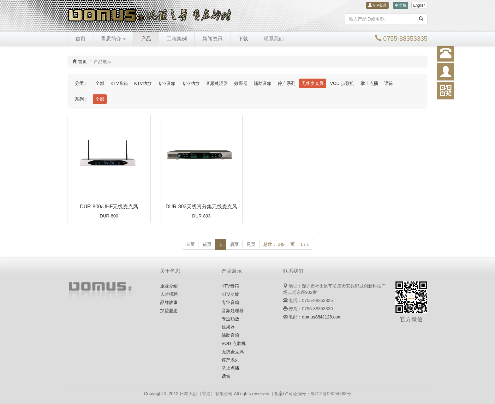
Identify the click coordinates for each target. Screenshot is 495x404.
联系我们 (274, 38)
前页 (207, 244)
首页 (80, 38)
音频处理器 (217, 83)
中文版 (400, 5)
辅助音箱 (262, 83)
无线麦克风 (312, 83)
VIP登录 (377, 5)
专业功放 (191, 83)
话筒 (388, 83)
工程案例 (177, 38)
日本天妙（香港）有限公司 (206, 393)
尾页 (251, 244)
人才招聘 (169, 294)
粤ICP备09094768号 (331, 393)
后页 (234, 244)
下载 (243, 38)
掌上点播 (369, 83)
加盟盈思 (169, 310)
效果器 (241, 83)
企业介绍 (169, 285)
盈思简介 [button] (113, 38)
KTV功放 (143, 83)
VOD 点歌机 (342, 83)
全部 (99, 83)
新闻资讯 (212, 38)
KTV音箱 (119, 83)
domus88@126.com (322, 316)
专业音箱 (167, 83)
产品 (146, 38)
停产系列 (286, 83)
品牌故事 (169, 302)
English (419, 5)
